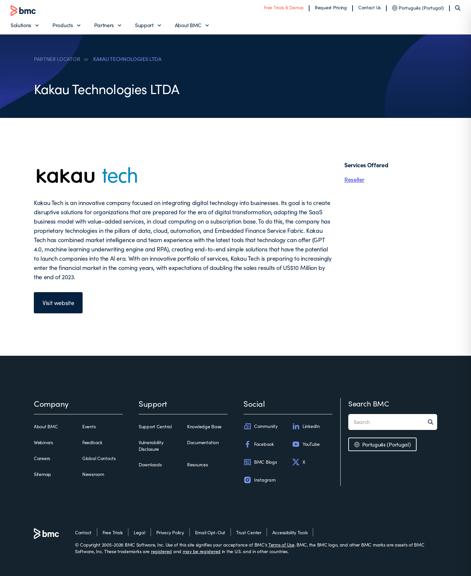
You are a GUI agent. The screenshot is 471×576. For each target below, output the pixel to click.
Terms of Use (281, 545)
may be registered (202, 551)
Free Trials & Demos (283, 7)
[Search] (457, 8)
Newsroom (93, 474)
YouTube (306, 444)
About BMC (188, 25)
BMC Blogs (260, 462)
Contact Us (369, 7)
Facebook (258, 444)
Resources (197, 464)
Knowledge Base (204, 426)
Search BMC (368, 403)
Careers (42, 458)
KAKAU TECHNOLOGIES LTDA (127, 59)
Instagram (259, 480)
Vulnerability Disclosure (151, 445)
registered (161, 551)
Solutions (21, 25)
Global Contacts (99, 458)
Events (89, 426)
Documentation (203, 442)
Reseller (354, 179)
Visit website (58, 303)
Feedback (92, 442)
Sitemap (42, 474)
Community (260, 426)
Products (62, 25)
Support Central (155, 426)
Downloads (150, 464)
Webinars (43, 442)
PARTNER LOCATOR (57, 59)
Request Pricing (331, 7)
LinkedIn (306, 426)
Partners (104, 25)
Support (144, 25)
